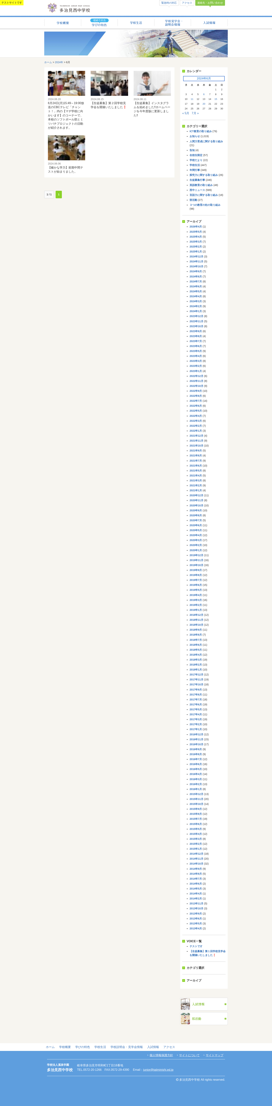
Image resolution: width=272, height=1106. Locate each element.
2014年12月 (196, 853)
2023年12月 (196, 316)
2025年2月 (196, 246)
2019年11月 (196, 560)
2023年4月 (196, 356)
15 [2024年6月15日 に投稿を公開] (215, 99)
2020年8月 (196, 515)
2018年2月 (196, 664)
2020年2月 (196, 545)
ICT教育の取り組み (201, 131)
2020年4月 (196, 535)
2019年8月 (196, 575)
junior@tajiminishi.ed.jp (158, 1069)
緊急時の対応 (169, 2)
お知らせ (195, 136)
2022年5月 (196, 410)
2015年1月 (196, 848)
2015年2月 (196, 843)
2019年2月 (196, 604)
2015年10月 (196, 804)
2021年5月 (196, 470)
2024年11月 (196, 261)
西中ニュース (197, 190)
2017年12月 (196, 674)
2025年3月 (196, 241)
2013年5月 (196, 923)
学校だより (196, 160)
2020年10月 (196, 505)
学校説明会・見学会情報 (172, 23)
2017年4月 (196, 714)
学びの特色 (82, 1047)
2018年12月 (196, 614)
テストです (196, 946)
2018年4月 (196, 654)
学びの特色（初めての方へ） (99, 23)
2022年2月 (196, 425)
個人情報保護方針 (161, 1055)
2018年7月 (196, 639)
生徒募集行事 (197, 179)
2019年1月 (196, 609)
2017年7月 (196, 699)
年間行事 (195, 170)
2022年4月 (196, 415)
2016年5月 (196, 769)
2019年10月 (196, 565)
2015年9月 (196, 808)
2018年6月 (196, 644)
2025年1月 (196, 251)
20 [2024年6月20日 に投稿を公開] (204, 103)
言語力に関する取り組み (204, 195)
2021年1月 (196, 490)
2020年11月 (196, 500)
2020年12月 (196, 495)
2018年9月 (196, 629)
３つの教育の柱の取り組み (205, 204)
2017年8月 (196, 694)
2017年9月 (196, 689)
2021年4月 (196, 475)
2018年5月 (196, 649)
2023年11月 (196, 321)
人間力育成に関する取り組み (206, 141)
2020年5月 (196, 530)
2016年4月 (196, 774)
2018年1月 (196, 669)
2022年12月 (196, 376)
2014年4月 (196, 893)
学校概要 (62, 23)
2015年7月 (196, 818)
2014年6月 (196, 883)
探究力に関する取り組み (204, 175)
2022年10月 (196, 385)
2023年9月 (196, 331)
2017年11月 (196, 679)
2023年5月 (196, 351)
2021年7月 (196, 460)
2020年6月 (196, 525)
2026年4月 (196, 226)
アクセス (187, 2)
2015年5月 (196, 828)
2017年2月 (196, 724)
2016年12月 (196, 734)
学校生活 (136, 23)
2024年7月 (196, 281)
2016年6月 (196, 764)
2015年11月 (196, 799)
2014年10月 (196, 863)
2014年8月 (196, 873)
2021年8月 (196, 455)
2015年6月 (196, 824)
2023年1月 (196, 371)
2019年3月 (196, 600)
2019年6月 (196, 584)
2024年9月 (196, 271)
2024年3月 (196, 301)
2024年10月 (196, 266)
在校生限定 (196, 155)
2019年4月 (196, 595)
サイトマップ (214, 1055)
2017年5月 (196, 709)
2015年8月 (196, 813)
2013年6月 (196, 918)
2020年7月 (196, 520)
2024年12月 (196, 256)
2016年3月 (196, 779)
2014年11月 (196, 858)
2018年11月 (196, 619)
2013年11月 (196, 903)
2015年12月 (196, 794)
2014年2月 (196, 898)
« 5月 (185, 113)
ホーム (48, 62)
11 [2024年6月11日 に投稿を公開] (192, 99)
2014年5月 (196, 888)
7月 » (195, 113)
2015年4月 (196, 833)
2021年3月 (196, 480)
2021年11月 (196, 440)
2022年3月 (196, 420)
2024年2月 (196, 306)
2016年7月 (196, 759)
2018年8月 (196, 634)
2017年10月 (196, 684)
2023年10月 (196, 326)
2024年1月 (196, 311)
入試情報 (209, 23)
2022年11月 (196, 380)
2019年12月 (196, 555)
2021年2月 (196, 485)
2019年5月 (196, 589)
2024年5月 (196, 291)
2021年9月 (196, 450)
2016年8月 (196, 754)
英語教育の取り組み (201, 185)
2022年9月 (196, 390)
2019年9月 (196, 570)
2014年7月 (196, 878)
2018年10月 (196, 624)
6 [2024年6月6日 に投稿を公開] (203, 94)
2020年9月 (196, 510)
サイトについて (189, 1055)
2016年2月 (196, 784)
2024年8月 (196, 276)
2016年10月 (196, 744)
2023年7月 (196, 341)
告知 (192, 150)
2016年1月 (196, 789)
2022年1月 (196, 430)
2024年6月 (196, 286)
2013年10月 (196, 908)
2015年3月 (196, 838)
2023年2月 (196, 365)
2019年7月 (196, 580)
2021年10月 (196, 445)
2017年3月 (196, 719)
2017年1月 (196, 729)
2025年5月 (196, 231)
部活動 (193, 199)
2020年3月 (196, 540)
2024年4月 (196, 296)
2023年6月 (196, 346)
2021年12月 (196, 435)
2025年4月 (196, 236)
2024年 (59, 62)
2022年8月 (196, 395)
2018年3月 (196, 659)
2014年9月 (196, 868)
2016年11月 (196, 739)
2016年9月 (196, 749)
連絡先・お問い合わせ (210, 2)
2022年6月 (196, 405)
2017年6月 (196, 704)
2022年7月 (196, 400)
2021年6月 (196, 465)
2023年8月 (196, 336)
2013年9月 (196, 913)
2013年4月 (196, 928)
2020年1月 (196, 550)
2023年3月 (196, 360)
